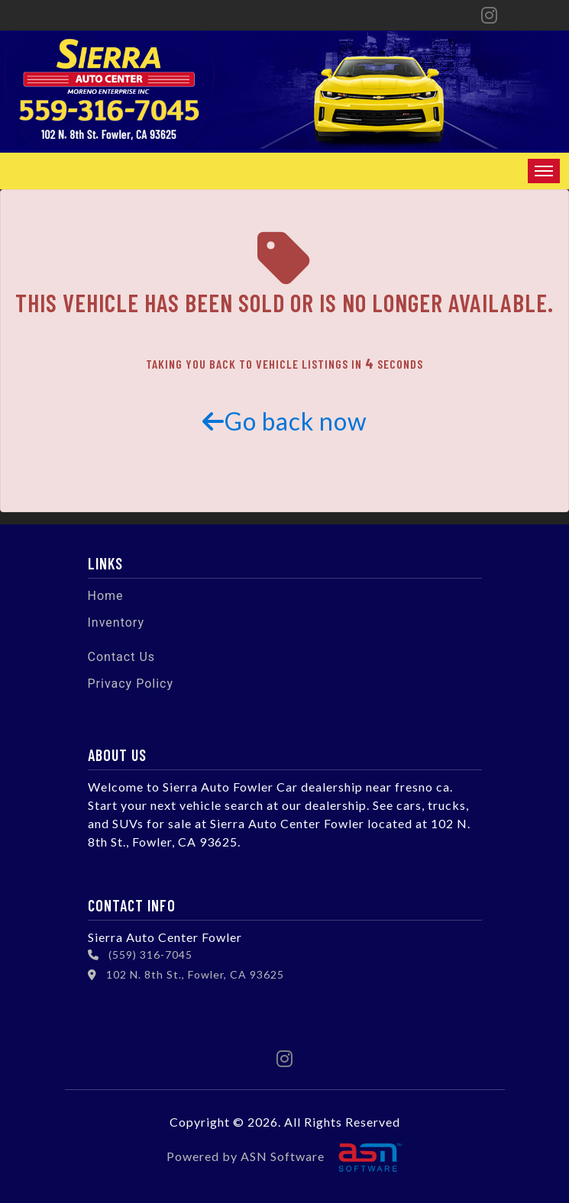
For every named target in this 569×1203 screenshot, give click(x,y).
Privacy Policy (131, 683)
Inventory (116, 622)
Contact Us (122, 657)
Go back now (284, 421)
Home (106, 596)
